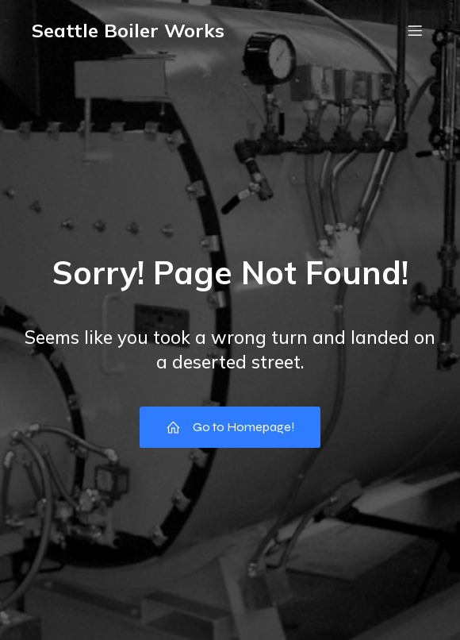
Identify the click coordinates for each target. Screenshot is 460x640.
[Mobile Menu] (414, 30)
